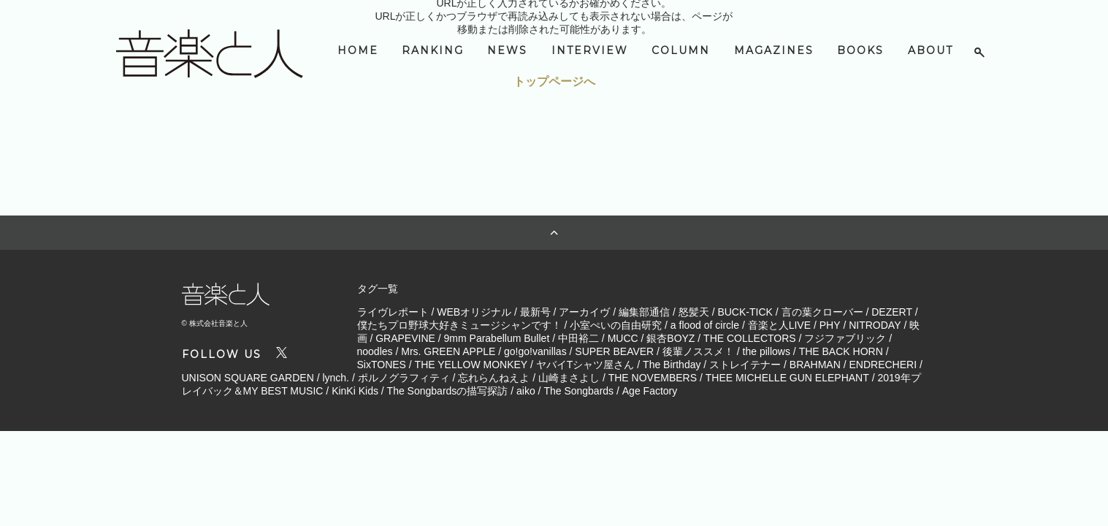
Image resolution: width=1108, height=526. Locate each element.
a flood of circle (704, 325)
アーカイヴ (584, 312)
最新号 (535, 312)
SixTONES (381, 364)
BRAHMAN (815, 364)
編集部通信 (644, 312)
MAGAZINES (774, 50)
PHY (830, 325)
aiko (525, 391)
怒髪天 (694, 312)
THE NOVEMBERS (652, 378)
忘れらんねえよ (494, 378)
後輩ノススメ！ (698, 351)
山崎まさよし (569, 378)
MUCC (623, 338)
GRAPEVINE (405, 338)
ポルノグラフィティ (404, 378)
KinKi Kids (355, 391)
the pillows (766, 351)
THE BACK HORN (841, 351)
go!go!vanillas (535, 351)
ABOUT (930, 50)
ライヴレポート (393, 312)
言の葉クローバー (822, 312)
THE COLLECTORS (749, 338)
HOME (357, 50)
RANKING (433, 50)
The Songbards (578, 391)
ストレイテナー (745, 364)
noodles (375, 351)
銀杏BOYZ (670, 338)
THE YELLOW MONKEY (471, 364)
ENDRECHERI (883, 364)
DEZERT (891, 312)
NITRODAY (875, 325)
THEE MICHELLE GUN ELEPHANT (787, 378)
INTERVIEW (589, 50)
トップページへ (554, 81)
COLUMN (681, 50)
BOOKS (860, 50)
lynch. (335, 378)
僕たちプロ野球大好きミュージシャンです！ (459, 325)
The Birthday (671, 364)
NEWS (507, 50)
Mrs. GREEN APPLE (448, 351)
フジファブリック (845, 338)
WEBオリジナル (474, 312)
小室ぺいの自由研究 (616, 325)
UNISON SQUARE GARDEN (248, 378)
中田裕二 (578, 338)
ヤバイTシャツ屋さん (585, 364)
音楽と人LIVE (779, 325)
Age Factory (649, 391)
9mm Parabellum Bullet (497, 338)
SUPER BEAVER (614, 351)
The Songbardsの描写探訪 (447, 391)
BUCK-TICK (744, 312)
